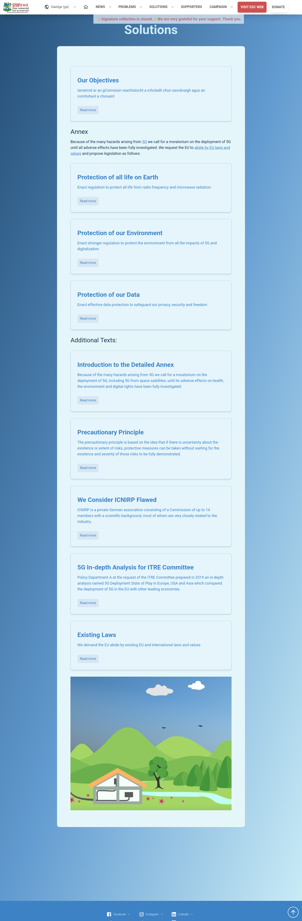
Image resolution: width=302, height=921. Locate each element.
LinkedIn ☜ (182, 914)
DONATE (278, 7)
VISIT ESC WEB (252, 7)
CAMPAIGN (218, 7)
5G (144, 141)
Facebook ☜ (118, 914)
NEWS (100, 7)
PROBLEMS (127, 7)
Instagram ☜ (151, 914)
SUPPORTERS (191, 7)
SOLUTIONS (158, 7)
